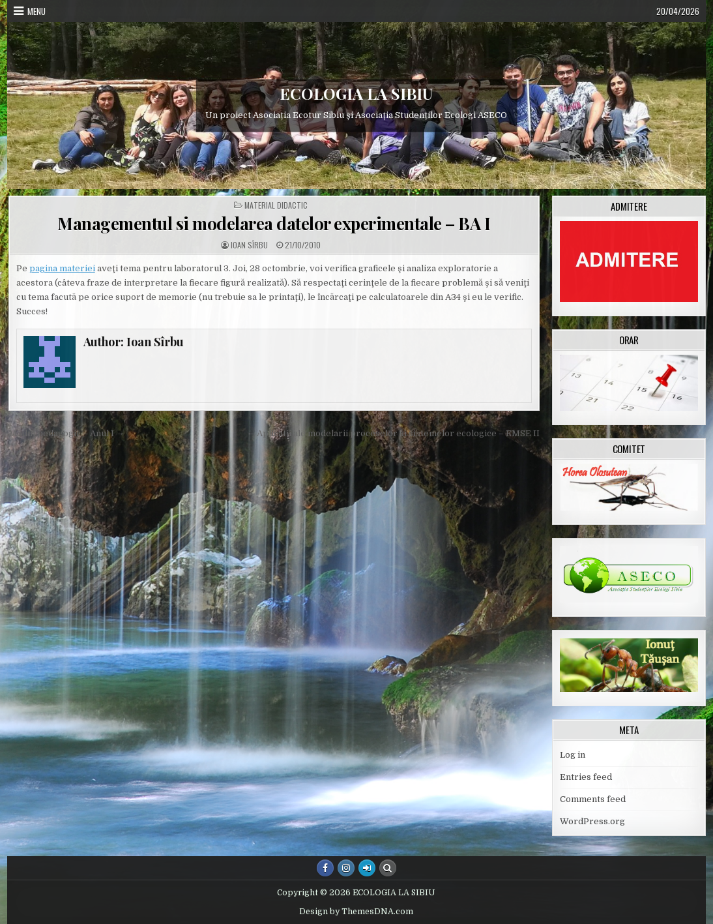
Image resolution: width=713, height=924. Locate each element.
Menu (36, 11)
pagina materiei (62, 268)
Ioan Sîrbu (249, 245)
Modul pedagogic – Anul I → (66, 433)
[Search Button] (387, 867)
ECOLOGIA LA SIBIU (356, 93)
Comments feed (593, 799)
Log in (572, 755)
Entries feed (586, 777)
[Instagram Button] (346, 867)
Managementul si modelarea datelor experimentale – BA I (273, 223)
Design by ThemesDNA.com (356, 911)
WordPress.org (592, 821)
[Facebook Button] (325, 867)
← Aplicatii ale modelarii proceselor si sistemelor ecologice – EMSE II (393, 433)
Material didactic (276, 205)
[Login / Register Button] (366, 867)
